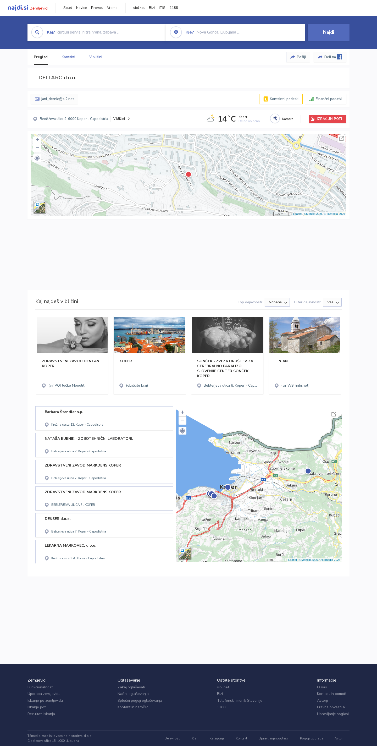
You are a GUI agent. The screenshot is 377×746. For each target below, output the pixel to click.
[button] (37, 158)
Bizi (152, 8)
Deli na (333, 56)
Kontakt (241, 738)
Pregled (41, 56)
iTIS (162, 8)
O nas (322, 687)
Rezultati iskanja (41, 713)
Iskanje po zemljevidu (45, 700)
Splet (67, 8)
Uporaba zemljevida (43, 693)
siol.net (139, 8)
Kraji (195, 738)
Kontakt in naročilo (133, 707)
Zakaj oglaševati (131, 687)
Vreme (112, 8)
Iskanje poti (36, 707)
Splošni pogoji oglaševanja (140, 700)
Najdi (328, 32)
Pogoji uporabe (311, 738)
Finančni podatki (329, 98)
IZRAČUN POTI (329, 119)
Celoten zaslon (342, 138)
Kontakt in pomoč (331, 693)
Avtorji (322, 700)
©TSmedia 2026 (334, 213)
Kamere (287, 119)
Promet (97, 8)
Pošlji (301, 56)
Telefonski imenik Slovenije (239, 700)
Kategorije (217, 738)
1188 (174, 8)
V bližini (95, 56)
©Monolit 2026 (313, 213)
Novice (81, 8)
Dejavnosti (172, 738)
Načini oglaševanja (133, 693)
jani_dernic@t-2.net (57, 98)
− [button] (37, 148)
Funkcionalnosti (40, 687)
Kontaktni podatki (284, 98)
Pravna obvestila (331, 707)
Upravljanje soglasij (333, 713)
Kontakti (68, 56)
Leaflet (297, 213)
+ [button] (37, 140)
